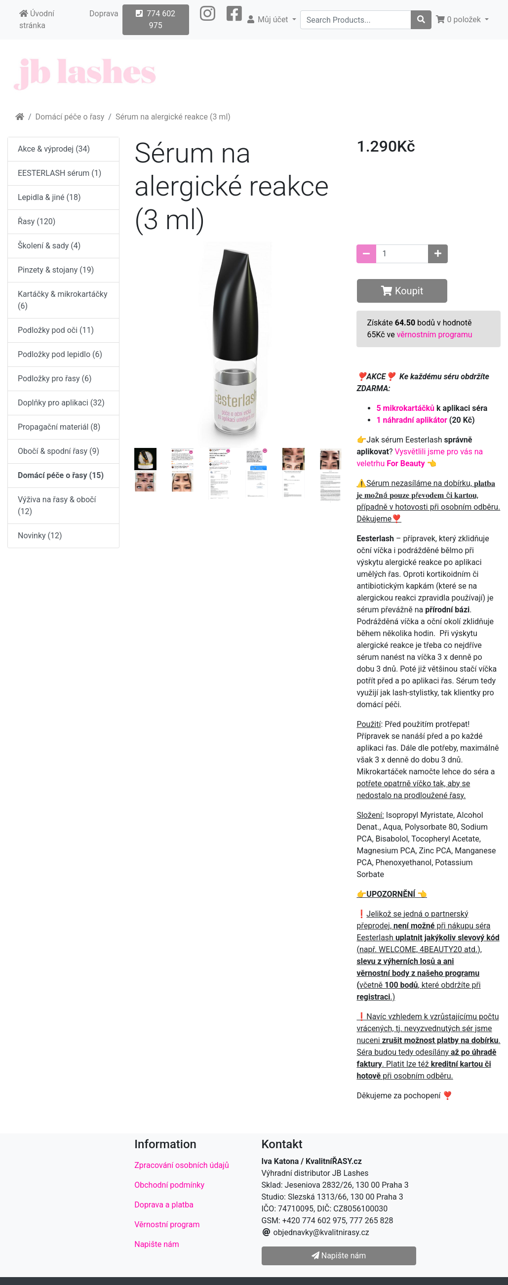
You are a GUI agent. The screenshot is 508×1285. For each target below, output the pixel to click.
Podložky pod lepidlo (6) (60, 354)
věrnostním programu (434, 334)
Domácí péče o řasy (70, 116)
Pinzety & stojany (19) (56, 270)
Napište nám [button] (339, 1255)
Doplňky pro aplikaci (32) (61, 402)
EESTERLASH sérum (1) (59, 173)
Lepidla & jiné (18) (49, 197)
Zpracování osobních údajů (181, 1165)
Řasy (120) (36, 221)
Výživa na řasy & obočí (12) (57, 505)
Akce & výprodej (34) (54, 149)
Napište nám (156, 1244)
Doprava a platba (164, 1204)
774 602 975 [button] (155, 19)
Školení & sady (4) (49, 245)
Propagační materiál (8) (59, 427)
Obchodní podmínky (169, 1185)
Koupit (402, 291)
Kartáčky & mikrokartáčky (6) (62, 300)
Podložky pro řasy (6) (55, 378)
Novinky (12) (40, 535)
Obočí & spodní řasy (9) (58, 451)
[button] (207, 19)
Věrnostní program (166, 1224)
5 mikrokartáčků (405, 408)
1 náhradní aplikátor (411, 420)
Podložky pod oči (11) (56, 330)
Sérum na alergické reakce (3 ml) (173, 116)
